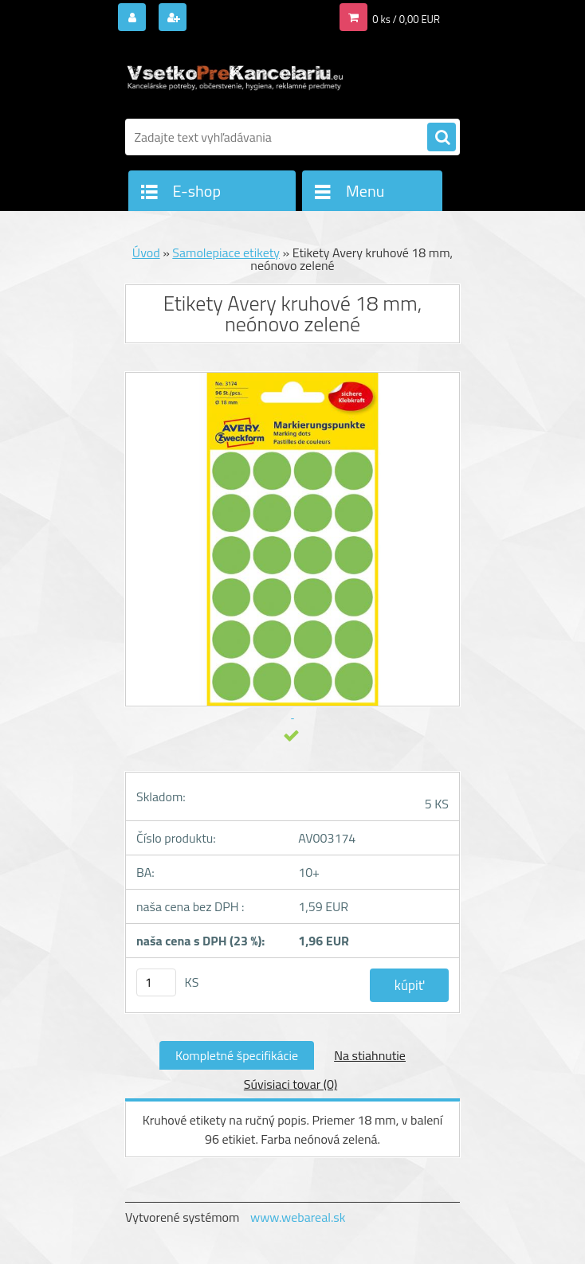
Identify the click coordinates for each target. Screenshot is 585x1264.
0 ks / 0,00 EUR (406, 19)
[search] (441, 138)
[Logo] (234, 77)
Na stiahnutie (370, 1055)
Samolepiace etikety (226, 252)
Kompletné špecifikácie (236, 1055)
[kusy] (156, 982)
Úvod (146, 252)
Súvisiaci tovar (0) (290, 1084)
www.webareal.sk (298, 1217)
